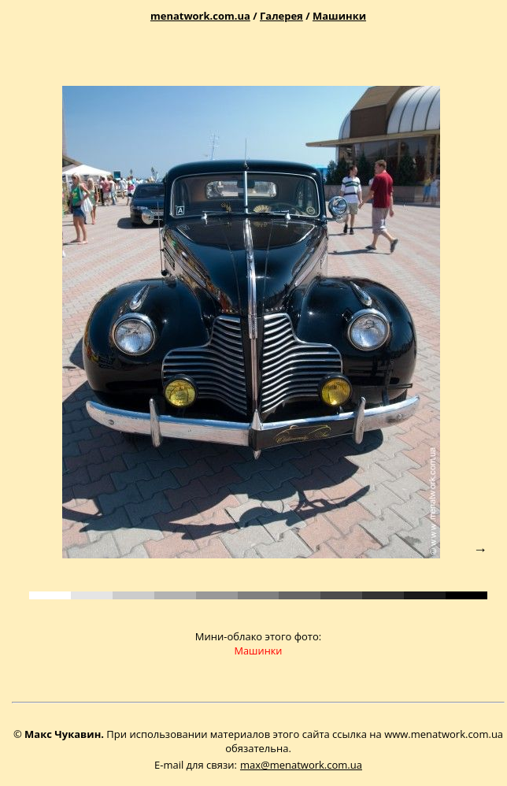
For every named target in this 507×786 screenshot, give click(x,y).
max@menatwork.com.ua (301, 765)
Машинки (339, 16)
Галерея (281, 16)
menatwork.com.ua (200, 16)
